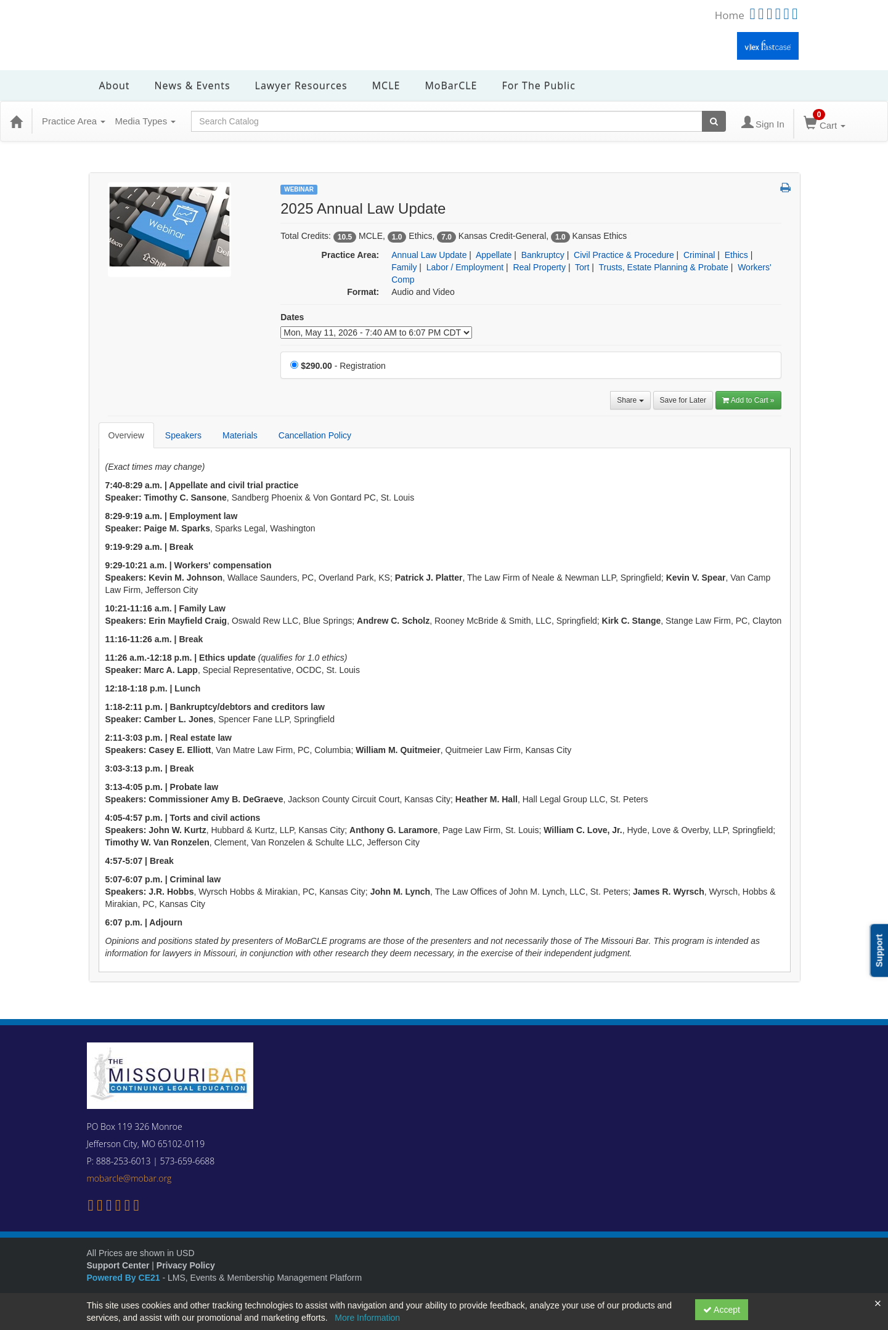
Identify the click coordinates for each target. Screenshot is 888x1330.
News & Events (192, 85)
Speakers (183, 435)
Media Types (145, 121)
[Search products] (714, 121)
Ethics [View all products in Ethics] (736, 255)
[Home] (16, 121)
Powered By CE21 (125, 1278)
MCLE (386, 85)
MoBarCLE (451, 85)
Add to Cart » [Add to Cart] (748, 400)
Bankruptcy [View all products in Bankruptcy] (542, 255)
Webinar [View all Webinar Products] (299, 189)
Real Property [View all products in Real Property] (539, 267)
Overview (126, 435)
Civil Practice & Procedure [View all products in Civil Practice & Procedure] (624, 255)
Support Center (118, 1265)
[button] (785, 188)
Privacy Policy (186, 1265)
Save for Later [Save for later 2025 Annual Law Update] (683, 400)
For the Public (538, 85)
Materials (240, 435)
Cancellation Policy (315, 435)
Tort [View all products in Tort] (582, 267)
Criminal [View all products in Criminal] (699, 255)
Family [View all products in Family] (404, 267)
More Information (367, 1318)
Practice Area (73, 121)
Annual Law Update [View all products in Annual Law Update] (428, 255)
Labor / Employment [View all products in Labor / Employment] (464, 267)
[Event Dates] (376, 332)
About (114, 85)
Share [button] (630, 400)
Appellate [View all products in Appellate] (493, 255)
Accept (721, 1310)
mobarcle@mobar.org (129, 1178)
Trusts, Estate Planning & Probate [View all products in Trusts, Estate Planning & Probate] (663, 267)
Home (729, 15)
